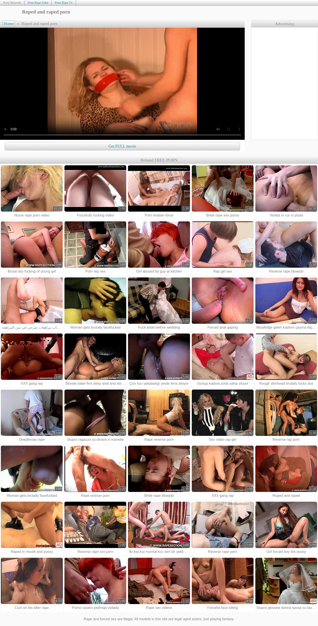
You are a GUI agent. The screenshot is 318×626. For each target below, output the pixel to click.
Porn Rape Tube (38, 2)
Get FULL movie (122, 146)
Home (9, 23)
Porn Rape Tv (64, 2)
